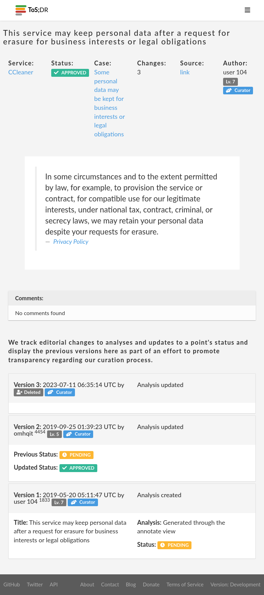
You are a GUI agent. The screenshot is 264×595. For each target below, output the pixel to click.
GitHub (11, 584)
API (53, 584)
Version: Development (235, 584)
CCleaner (20, 72)
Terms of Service (185, 584)
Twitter (35, 584)
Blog (131, 584)
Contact (110, 584)
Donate (151, 584)
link (185, 72)
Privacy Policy (70, 241)
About (87, 584)
